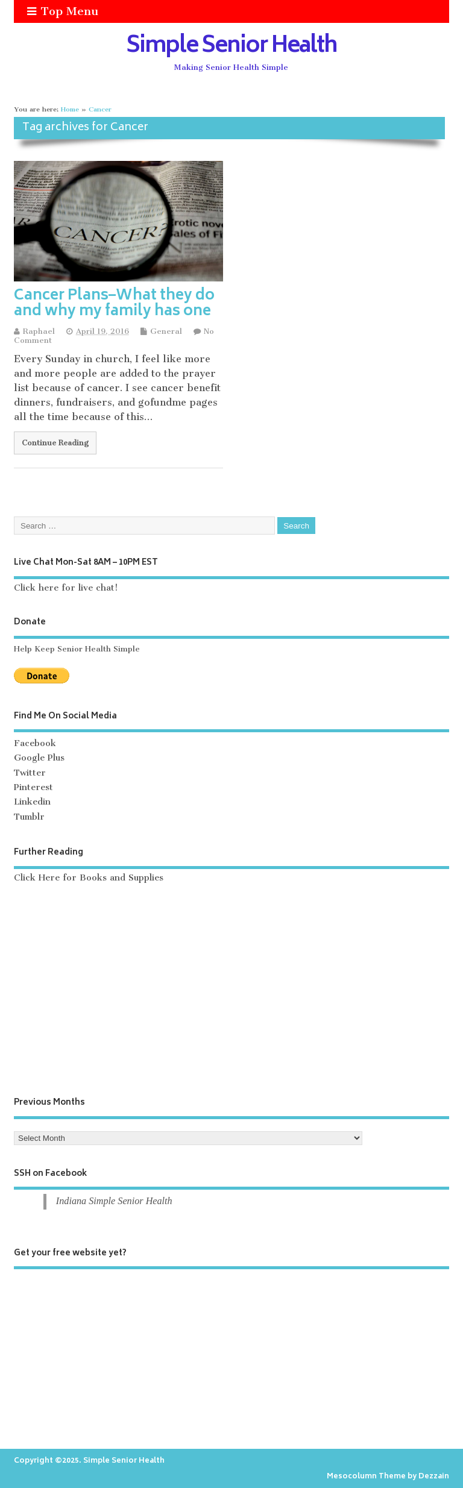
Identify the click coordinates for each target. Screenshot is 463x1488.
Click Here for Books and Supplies (88, 878)
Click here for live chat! (66, 588)
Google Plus (39, 758)
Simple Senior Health (231, 47)
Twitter (30, 773)
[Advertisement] (231, 990)
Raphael (39, 331)
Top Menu (62, 11)
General (166, 331)
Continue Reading (55, 442)
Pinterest (33, 787)
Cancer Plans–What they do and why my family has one (114, 304)
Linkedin (32, 802)
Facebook (35, 743)
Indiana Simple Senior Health (114, 1201)
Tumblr (29, 817)
